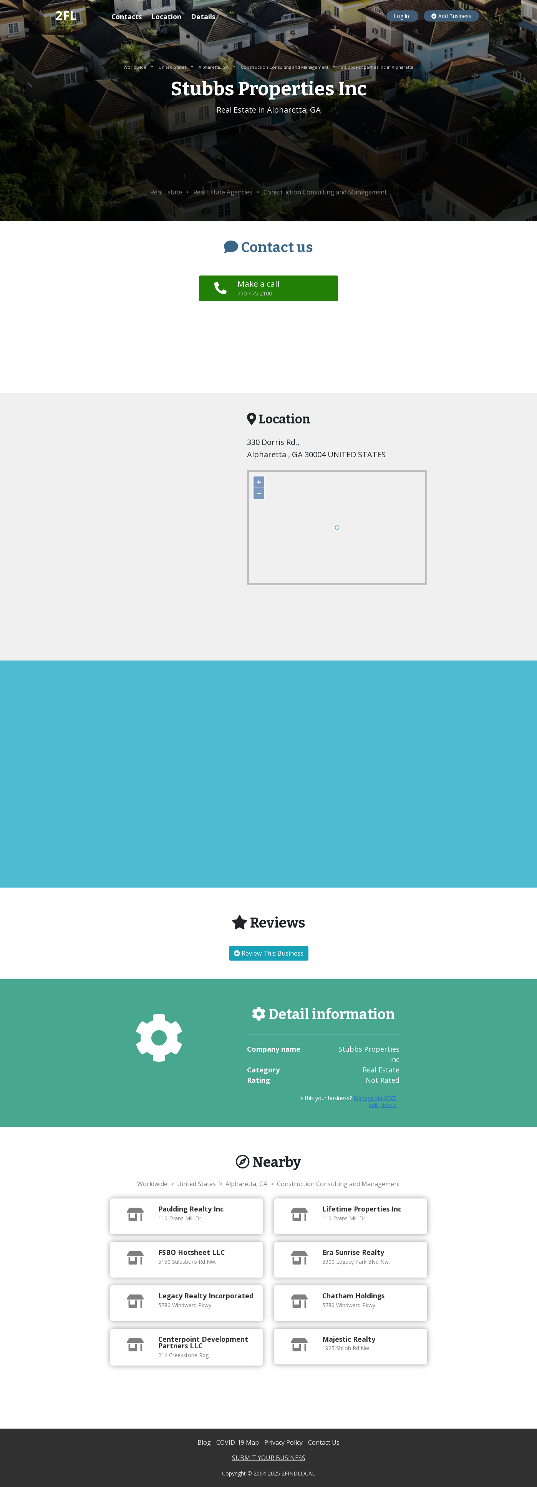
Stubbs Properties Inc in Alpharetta (377, 67)
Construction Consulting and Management (285, 67)
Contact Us (324, 1442)
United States (173, 67)
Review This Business (268, 953)
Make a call (259, 287)
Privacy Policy (284, 1442)
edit (374, 1105)
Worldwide (136, 67)
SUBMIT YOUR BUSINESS (268, 1458)
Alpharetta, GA (214, 67)
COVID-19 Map (238, 1442)
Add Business (451, 16)
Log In (402, 16)
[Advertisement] (268, 151)
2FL (66, 15)
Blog (204, 1442)
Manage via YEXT (374, 1098)
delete (388, 1105)
